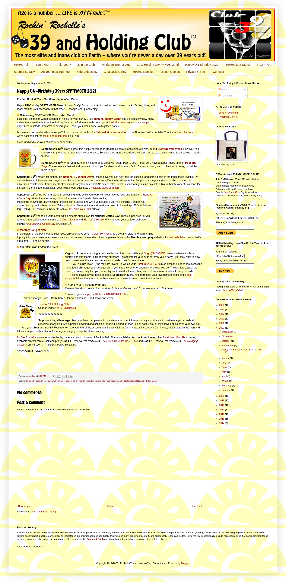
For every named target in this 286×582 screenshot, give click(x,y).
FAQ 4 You (264, 64)
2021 (222, 328)
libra (88, 381)
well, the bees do (119, 122)
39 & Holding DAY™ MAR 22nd (158, 64)
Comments (225, 95)
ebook (69, 381)
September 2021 (131, 381)
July (224, 362)
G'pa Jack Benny (115, 71)
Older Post (196, 506)
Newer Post (24, 506)
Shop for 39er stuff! (228, 112)
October (226, 341)
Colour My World (101, 233)
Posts (222, 89)
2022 (222, 323)
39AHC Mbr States (238, 64)
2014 (222, 423)
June (225, 367)
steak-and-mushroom (55, 135)
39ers (44, 381)
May (224, 371)
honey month (79, 381)
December (227, 332)
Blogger (185, 563)
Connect (218, 71)
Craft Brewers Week (170, 148)
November (227, 336)
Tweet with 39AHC (228, 116)
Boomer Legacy (24, 71)
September (228, 345)
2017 (222, 409)
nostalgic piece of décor (104, 187)
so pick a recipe (140, 122)
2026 (222, 305)
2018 (222, 405)
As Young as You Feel (55, 71)
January (226, 390)
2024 (222, 314)
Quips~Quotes (170, 71)
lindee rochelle (98, 381)
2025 (222, 309)
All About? (64, 64)
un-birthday (145, 381)
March (225, 381)
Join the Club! (86, 64)
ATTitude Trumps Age (116, 64)
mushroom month (114, 381)
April (224, 376)
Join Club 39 (230, 192)
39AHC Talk (21, 64)
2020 (222, 396)
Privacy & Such (196, 71)
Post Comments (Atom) (43, 511)
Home (110, 506)
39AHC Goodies (143, 71)
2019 (222, 400)
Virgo (154, 381)
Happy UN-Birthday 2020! (202, 64)
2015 (222, 418)
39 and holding (33, 381)
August (226, 358)
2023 (222, 318)
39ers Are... (43, 64)
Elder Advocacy (87, 71)
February (227, 385)
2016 (222, 414)
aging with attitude (56, 381)
